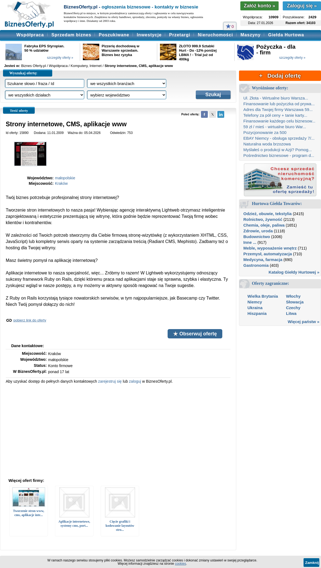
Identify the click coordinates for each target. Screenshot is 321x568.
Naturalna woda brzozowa (267, 144)
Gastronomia (256, 265)
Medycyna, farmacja (262, 259)
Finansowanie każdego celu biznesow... (279, 121)
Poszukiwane (114, 35)
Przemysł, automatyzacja (267, 253)
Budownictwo (256, 236)
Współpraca (30, 35)
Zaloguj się (302, 5)
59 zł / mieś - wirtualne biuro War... (274, 126)
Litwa (291, 313)
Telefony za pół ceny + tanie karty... (275, 115)
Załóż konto (259, 5)
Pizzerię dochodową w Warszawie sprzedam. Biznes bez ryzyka (120, 50)
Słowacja (295, 302)
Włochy (293, 296)
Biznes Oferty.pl (33, 66)
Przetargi (179, 35)
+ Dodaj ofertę (280, 75)
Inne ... (249, 242)
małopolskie (65, 178)
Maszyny (251, 35)
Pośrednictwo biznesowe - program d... (278, 155)
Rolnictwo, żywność (262, 219)
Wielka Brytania (262, 296)
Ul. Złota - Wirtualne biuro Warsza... (275, 98)
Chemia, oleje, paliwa (264, 225)
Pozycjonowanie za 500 (265, 132)
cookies (180, 564)
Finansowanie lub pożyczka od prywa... (279, 103)
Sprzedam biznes (71, 35)
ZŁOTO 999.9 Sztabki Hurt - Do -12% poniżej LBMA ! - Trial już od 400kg (198, 52)
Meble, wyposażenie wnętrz (270, 248)
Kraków (61, 183)
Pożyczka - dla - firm (276, 49)
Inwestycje (149, 35)
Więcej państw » (303, 321)
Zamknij (312, 563)
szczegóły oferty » (60, 58)
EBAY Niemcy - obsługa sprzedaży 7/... (278, 138)
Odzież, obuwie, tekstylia (267, 213)
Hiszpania (257, 313)
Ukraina (254, 307)
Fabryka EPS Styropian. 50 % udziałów (44, 48)
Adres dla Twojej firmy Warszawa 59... (278, 109)
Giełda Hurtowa (286, 35)
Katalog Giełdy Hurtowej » (294, 272)
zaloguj (135, 381)
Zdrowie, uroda (258, 231)
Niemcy (254, 302)
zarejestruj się (110, 381)
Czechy (293, 307)
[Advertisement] (118, 430)
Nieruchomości (215, 35)
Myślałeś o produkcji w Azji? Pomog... (277, 149)
